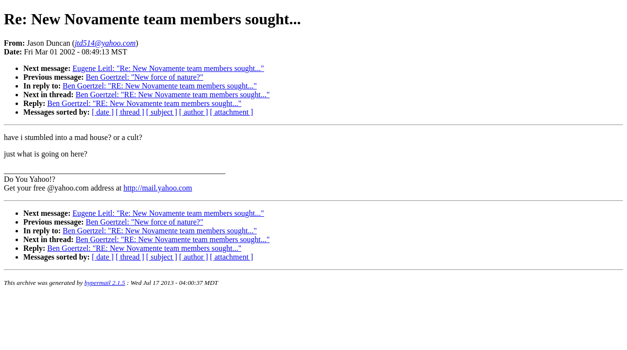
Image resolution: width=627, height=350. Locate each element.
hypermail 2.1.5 (105, 282)
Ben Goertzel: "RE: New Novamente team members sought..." (160, 86)
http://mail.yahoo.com (157, 188)
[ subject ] (161, 112)
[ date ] (103, 112)
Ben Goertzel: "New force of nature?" (144, 77)
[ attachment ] (231, 112)
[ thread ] (130, 112)
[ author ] (193, 112)
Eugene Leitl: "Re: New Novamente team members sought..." (168, 68)
